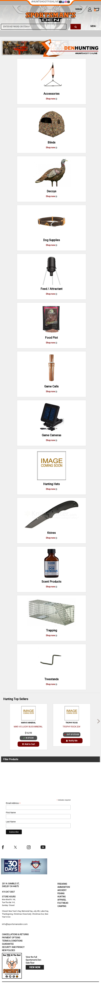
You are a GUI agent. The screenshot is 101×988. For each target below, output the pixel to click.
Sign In (78, 9)
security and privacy (13, 947)
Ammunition (63, 887)
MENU (93, 26)
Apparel (61, 900)
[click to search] (75, 26)
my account (90, 9)
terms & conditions (12, 941)
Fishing (60, 893)
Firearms (62, 884)
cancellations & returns (15, 934)
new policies (8, 950)
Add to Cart (28, 744)
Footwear (62, 903)
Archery (62, 890)
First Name (11, 812)
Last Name (11, 821)
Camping (61, 906)
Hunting (61, 896)
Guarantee (8, 944)
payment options (11, 937)
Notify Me (71, 741)
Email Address (13, 803)
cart (95, 10)
